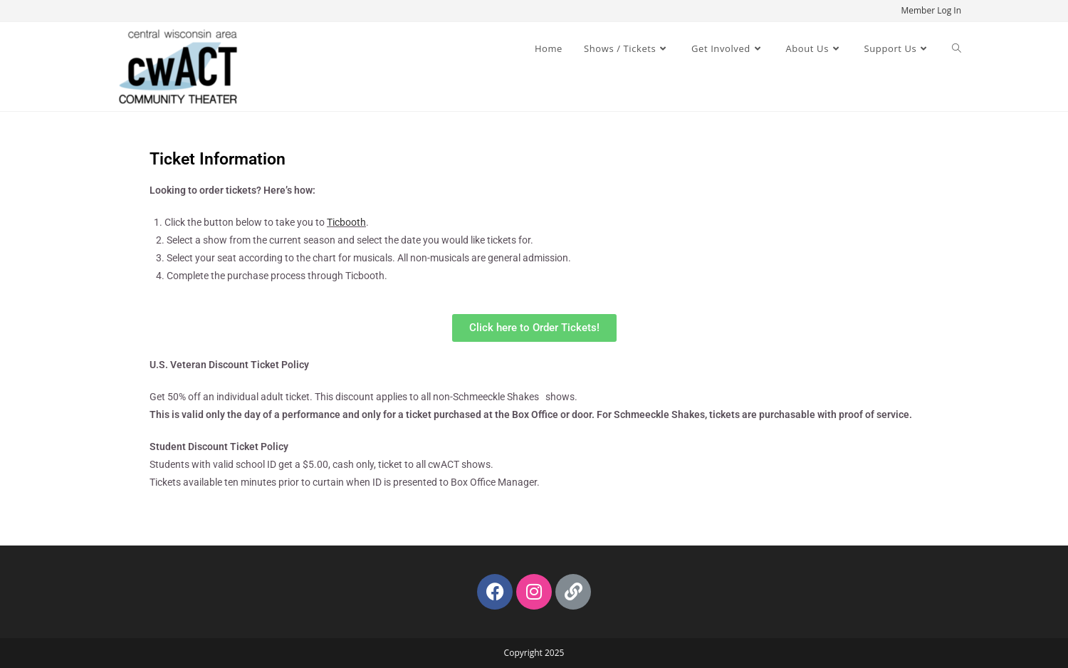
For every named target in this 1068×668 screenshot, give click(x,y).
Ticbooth (346, 222)
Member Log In (931, 10)
